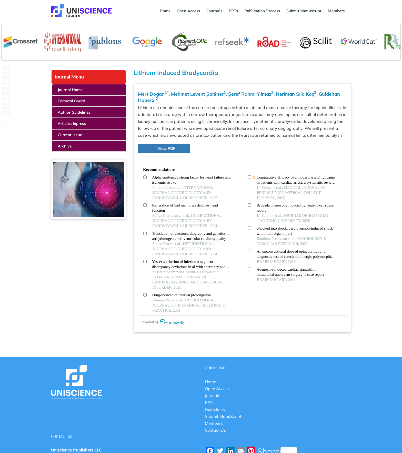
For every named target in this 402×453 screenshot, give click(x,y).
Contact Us (215, 430)
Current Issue (70, 134)
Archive (65, 146)
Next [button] (394, 37)
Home (210, 381)
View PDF (166, 148)
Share (7, 125)
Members (214, 423)
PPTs (209, 402)
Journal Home (70, 89)
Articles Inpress (72, 123)
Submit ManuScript (223, 416)
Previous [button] (8, 37)
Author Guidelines (74, 112)
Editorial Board (71, 101)
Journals (212, 395)
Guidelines (215, 409)
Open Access (217, 388)
